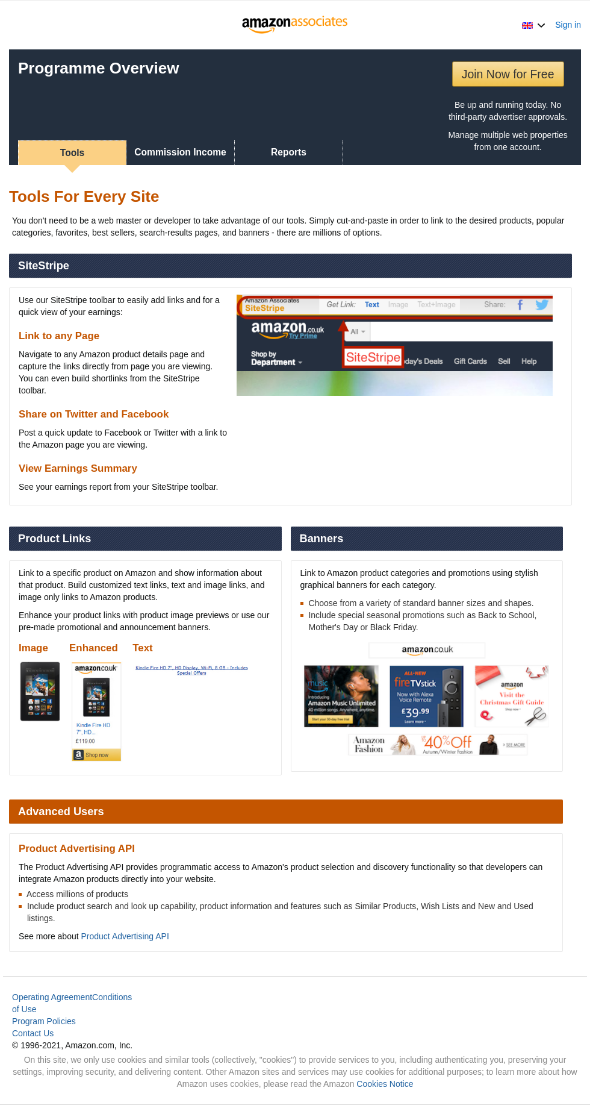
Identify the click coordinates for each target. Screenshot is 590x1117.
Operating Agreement (52, 997)
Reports (288, 152)
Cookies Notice (384, 1084)
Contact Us (33, 1033)
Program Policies (44, 1021)
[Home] (295, 25)
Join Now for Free (508, 74)
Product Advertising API (125, 936)
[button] (533, 24)
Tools (72, 153)
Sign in (568, 25)
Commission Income (180, 152)
